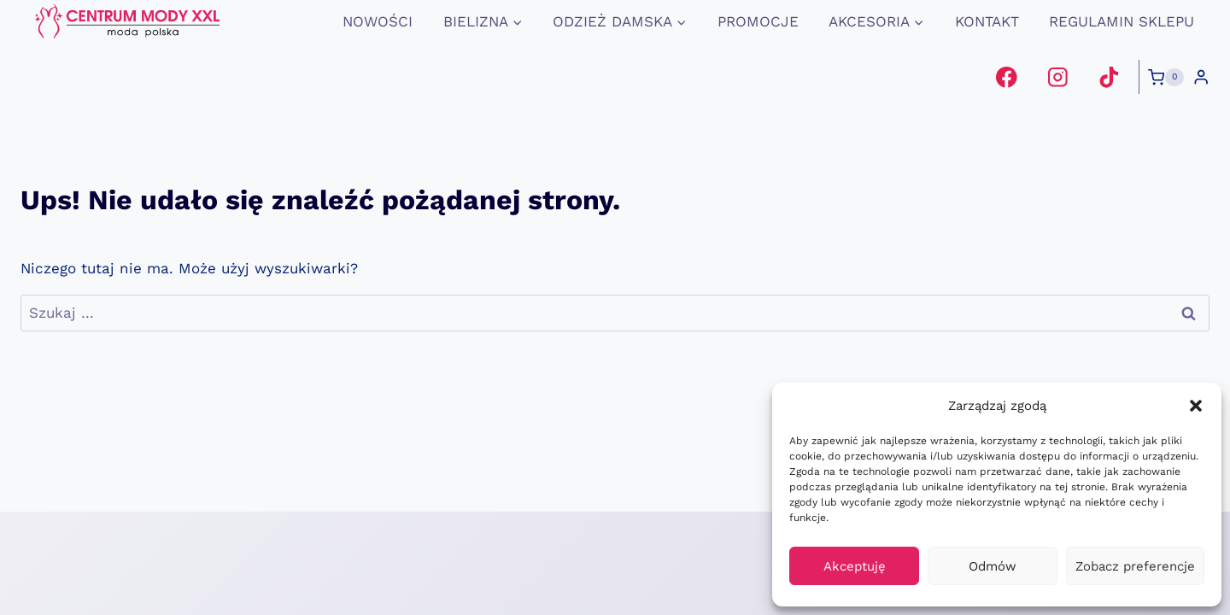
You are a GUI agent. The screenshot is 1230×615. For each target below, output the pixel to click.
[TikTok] (1108, 77)
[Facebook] (1007, 77)
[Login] (1201, 77)
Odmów (992, 566)
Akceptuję (854, 566)
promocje (758, 21)
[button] (1195, 405)
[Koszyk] (1166, 77)
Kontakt (987, 21)
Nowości (378, 21)
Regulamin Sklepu (1121, 21)
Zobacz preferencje (1135, 566)
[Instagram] (1058, 77)
